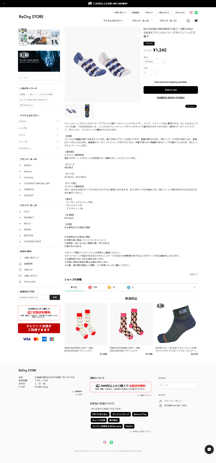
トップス (23, 128)
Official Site (180, 13)
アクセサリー (25, 148)
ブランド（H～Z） (170, 20)
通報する (193, 274)
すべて (74, 287)
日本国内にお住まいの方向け (171, 97)
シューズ (23, 142)
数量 (146, 68)
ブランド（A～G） (143, 20)
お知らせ (149, 13)
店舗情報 (135, 13)
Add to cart (171, 90)
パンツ (22, 135)
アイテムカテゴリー (114, 20)
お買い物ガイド (120, 13)
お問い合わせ (164, 13)
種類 (146, 57)
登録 (55, 297)
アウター (23, 121)
